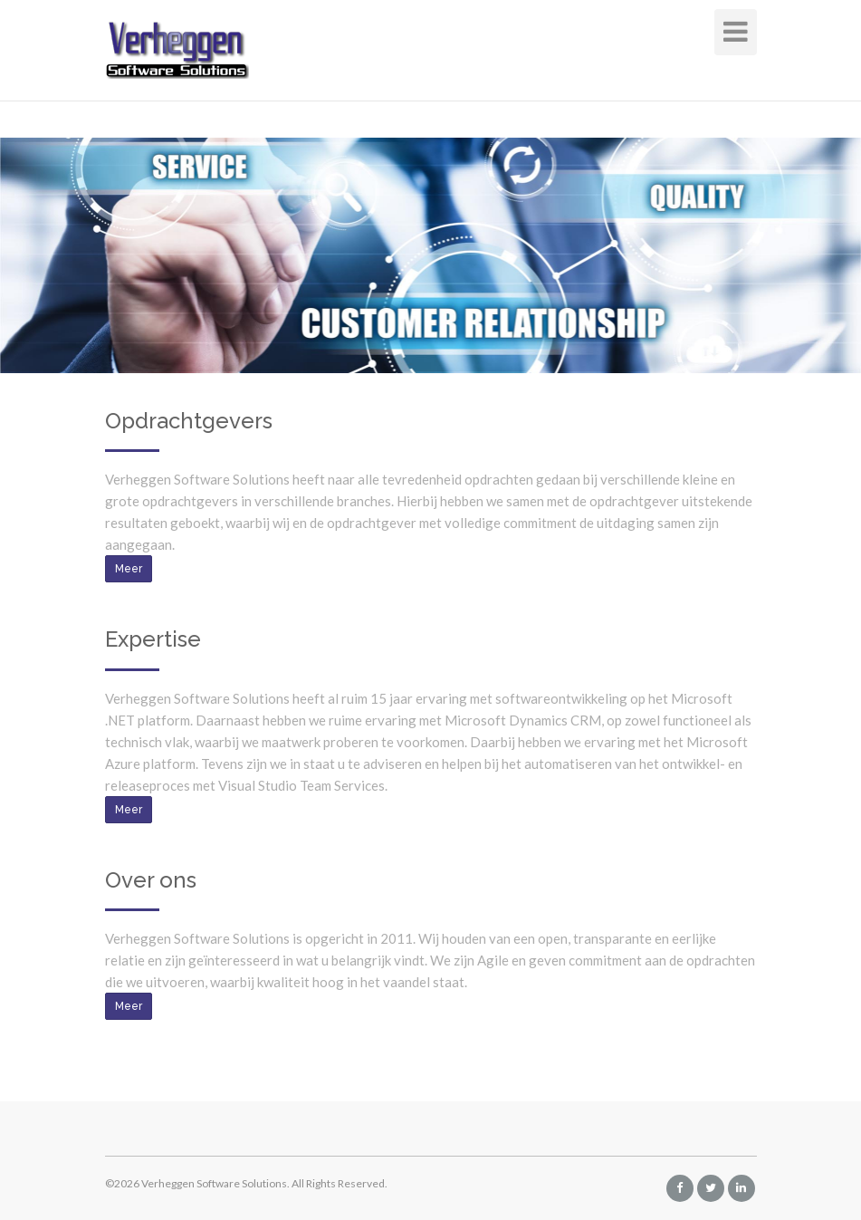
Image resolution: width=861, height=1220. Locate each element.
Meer (128, 568)
